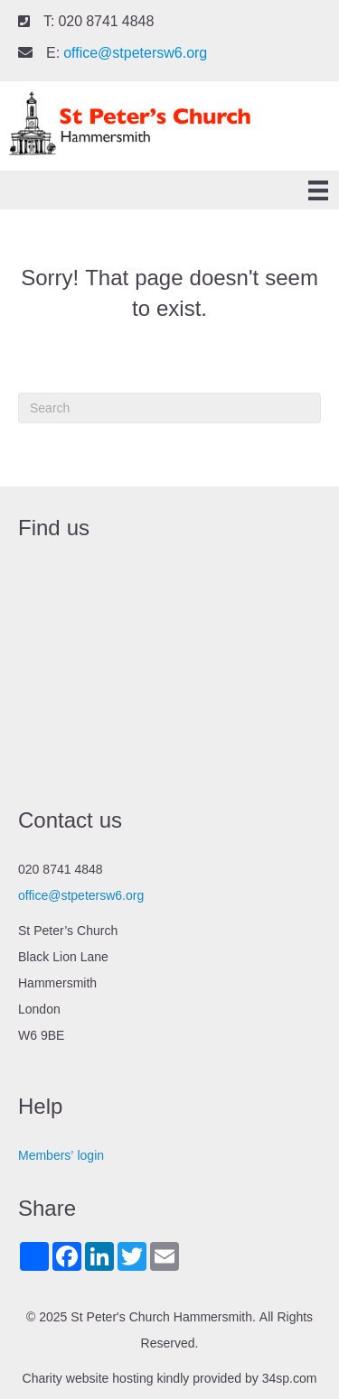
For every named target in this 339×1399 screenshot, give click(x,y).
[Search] (169, 408)
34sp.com (289, 1378)
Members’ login (61, 1155)
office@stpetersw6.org (135, 52)
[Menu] (318, 191)
